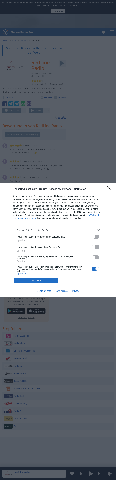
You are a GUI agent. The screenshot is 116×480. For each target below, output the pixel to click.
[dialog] (58, 240)
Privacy (75, 291)
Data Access (62, 291)
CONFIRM (36, 280)
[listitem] (58, 230)
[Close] (110, 189)
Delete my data (44, 291)
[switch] (95, 237)
